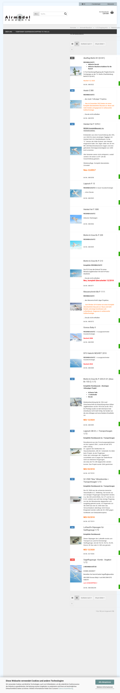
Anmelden (22, 213)
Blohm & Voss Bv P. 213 (66, 269)
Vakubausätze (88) (18, 54)
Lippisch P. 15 (62, 192)
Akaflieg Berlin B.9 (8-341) (67, 66)
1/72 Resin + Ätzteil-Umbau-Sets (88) (22, 61)
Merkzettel (110, 4)
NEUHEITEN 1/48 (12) (15, 111)
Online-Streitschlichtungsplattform (16, 666)
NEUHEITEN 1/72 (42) (15, 106)
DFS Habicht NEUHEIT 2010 (68, 362)
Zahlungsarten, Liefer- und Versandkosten (19, 658)
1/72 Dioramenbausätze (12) (20, 68)
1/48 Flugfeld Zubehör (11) (19, 81)
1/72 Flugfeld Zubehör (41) (19, 64)
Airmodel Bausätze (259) (16, 37)
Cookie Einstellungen (12, 669)
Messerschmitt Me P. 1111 (68, 300)
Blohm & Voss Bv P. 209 (66, 243)
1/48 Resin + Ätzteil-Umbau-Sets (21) (22, 78)
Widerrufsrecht (10, 646)
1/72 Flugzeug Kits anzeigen (19, 47)
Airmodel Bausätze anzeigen (18, 41)
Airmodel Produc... (13, 273)
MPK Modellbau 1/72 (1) (16, 102)
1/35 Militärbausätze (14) (18, 84)
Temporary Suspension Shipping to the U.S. (33, 32)
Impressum (9, 642)
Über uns (8, 32)
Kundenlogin (95, 4)
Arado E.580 (62, 99)
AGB (6, 654)
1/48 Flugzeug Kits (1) (17, 74)
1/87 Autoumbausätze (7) (19, 91)
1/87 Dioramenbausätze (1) (19, 94)
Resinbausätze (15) (18, 51)
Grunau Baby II (63, 336)
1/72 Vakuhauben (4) (17, 58)
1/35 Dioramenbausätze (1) (19, 88)
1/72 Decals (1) (15, 71)
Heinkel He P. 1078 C (65, 133)
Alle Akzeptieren (105, 682)
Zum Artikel (103, 92)
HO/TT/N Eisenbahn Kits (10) (20, 98)
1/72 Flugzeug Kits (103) (18, 44)
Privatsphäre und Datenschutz (15, 662)
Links (7, 650)
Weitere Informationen (105, 687)
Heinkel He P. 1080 (64, 218)
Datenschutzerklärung (65, 688)
